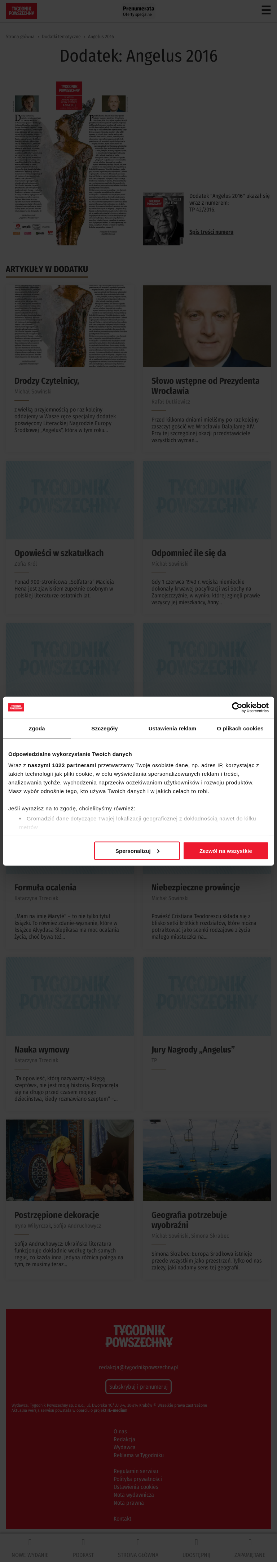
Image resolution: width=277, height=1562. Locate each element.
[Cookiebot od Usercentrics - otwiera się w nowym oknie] (237, 707)
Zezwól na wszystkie (225, 850)
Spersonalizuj (137, 850)
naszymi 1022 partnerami (62, 765)
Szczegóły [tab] (104, 728)
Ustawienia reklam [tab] (173, 728)
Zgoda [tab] (36, 728)
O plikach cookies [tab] (240, 728)
